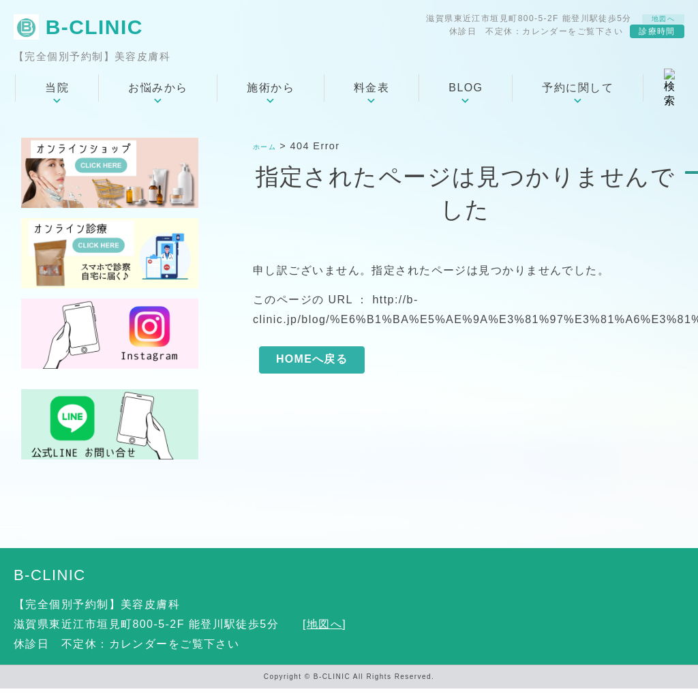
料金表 (371, 95)
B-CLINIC (50, 582)
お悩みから (157, 95)
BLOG (466, 95)
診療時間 (657, 36)
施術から (270, 95)
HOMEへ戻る (312, 369)
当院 (57, 95)
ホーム (268, 153)
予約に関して (577, 95)
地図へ (657, 20)
